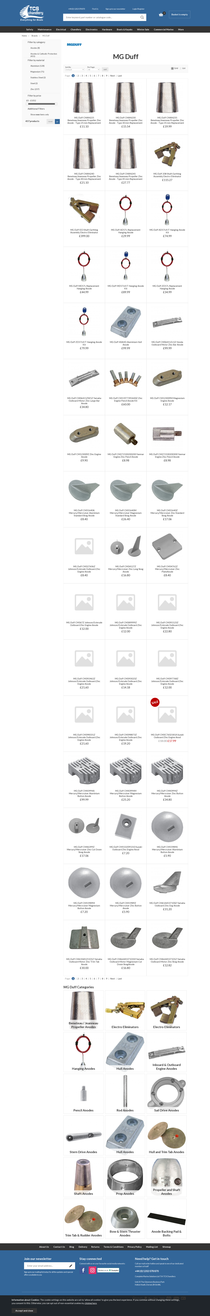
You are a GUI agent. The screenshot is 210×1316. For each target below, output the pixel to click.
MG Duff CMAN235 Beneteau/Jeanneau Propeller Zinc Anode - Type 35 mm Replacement (167, 120)
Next (112, 75)
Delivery (83, 1246)
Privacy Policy (135, 1246)
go (57, 121)
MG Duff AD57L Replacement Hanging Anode (125, 231)
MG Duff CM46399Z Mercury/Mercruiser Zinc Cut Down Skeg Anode (84, 849)
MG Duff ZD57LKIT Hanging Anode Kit (84, 343)
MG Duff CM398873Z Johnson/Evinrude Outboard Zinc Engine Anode (126, 737)
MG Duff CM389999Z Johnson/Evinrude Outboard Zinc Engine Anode (126, 625)
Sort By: (74, 68)
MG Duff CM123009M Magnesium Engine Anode (167, 399)
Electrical (61, 29)
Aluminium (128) (37, 66)
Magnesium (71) (37, 72)
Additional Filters (36, 108)
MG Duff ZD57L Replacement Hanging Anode (167, 287)
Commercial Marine (164, 29)
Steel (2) (34, 83)
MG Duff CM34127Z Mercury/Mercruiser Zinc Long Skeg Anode (125, 569)
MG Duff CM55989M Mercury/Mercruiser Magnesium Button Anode (84, 905)
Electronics (91, 29)
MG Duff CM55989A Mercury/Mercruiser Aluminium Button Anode (167, 849)
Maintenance (44, 29)
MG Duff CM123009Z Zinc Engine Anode (84, 455)
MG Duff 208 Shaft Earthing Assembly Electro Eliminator (167, 175)
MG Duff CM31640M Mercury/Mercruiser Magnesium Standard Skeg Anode (126, 513)
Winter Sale (143, 29)
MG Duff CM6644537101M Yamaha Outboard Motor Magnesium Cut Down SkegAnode (126, 962)
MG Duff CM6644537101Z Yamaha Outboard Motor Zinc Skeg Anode (167, 960)
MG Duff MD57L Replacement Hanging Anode (84, 287)
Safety (29, 29)
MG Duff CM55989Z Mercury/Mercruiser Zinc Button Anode (126, 905)
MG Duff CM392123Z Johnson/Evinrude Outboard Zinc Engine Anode (167, 625)
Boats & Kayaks (124, 29)
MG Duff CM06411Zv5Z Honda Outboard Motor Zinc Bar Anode (167, 343)
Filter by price (34, 95)
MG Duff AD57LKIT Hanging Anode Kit (167, 231)
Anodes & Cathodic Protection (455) (43, 54)
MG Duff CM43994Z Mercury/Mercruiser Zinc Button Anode (167, 793)
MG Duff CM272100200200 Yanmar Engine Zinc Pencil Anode (126, 455)
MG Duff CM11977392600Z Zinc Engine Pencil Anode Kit (125, 399)
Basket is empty (180, 14)
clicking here (91, 1303)
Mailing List (152, 1246)
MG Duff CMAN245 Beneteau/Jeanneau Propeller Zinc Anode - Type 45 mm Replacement (125, 176)
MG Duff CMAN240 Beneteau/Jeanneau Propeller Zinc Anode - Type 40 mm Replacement (84, 176)
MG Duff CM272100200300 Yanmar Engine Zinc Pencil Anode (167, 455)
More (181, 29)
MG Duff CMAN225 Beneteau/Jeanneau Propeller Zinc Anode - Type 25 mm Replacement (84, 120)
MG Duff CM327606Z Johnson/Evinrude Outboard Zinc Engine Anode (84, 569)
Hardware (107, 29)
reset (50, 121)
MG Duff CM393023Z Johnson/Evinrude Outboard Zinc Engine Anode (126, 681)
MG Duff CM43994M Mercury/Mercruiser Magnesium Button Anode (126, 793)
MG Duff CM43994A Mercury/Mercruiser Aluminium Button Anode (84, 793)
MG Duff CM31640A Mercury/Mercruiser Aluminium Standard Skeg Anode (84, 513)
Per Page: (93, 68)
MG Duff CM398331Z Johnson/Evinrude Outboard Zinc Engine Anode (84, 737)
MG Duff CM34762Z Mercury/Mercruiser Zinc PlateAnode (167, 569)
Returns (95, 1246)
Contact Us (59, 1246)
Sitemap (166, 1246)
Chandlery (76, 29)
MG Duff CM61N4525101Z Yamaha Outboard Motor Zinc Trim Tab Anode (84, 962)
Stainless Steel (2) (38, 77)
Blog (71, 1246)
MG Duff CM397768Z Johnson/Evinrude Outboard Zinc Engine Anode (167, 681)
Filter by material (36, 60)
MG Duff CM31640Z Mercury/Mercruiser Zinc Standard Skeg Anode (167, 513)
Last (120, 75)
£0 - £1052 (31, 100)
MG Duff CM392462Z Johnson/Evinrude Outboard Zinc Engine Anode (84, 681)
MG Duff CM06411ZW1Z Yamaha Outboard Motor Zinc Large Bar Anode (84, 401)
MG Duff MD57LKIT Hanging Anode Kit (126, 287)
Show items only (39, 114)
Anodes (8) (35, 48)
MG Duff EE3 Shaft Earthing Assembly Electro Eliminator (84, 231)
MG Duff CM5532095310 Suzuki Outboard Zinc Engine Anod (126, 848)
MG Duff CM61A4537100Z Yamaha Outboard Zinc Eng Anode (167, 904)
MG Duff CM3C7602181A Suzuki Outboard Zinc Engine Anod (167, 736)
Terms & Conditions (114, 1246)
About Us (44, 1246)
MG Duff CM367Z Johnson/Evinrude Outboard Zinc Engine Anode (84, 623)
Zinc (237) (34, 89)
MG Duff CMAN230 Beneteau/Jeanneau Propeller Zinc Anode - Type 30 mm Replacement (125, 120)
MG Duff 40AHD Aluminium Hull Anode (126, 343)
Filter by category (36, 42)
